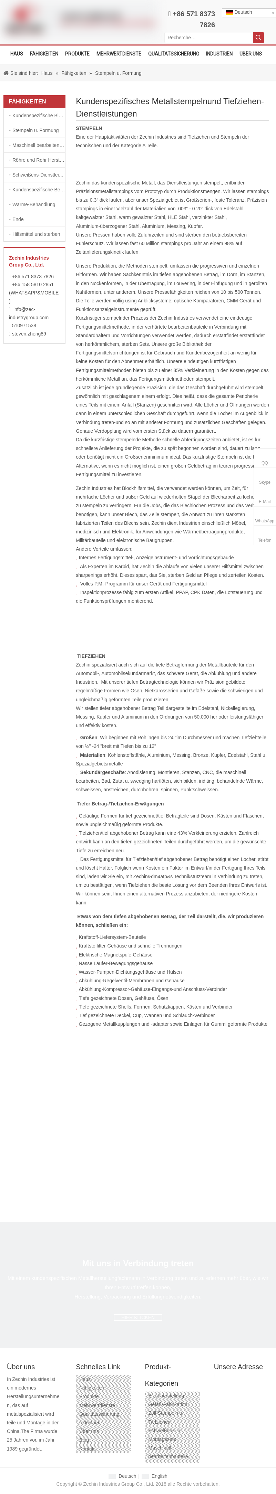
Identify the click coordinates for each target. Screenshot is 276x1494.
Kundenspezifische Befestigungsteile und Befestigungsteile (38, 189)
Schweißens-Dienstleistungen (38, 175)
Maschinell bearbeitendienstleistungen (38, 145)
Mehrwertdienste (97, 1405)
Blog (84, 1440)
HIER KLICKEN (138, 1317)
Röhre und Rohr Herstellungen (38, 160)
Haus (85, 1379)
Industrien (89, 1422)
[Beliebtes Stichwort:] (258, 37)
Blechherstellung (166, 1395)
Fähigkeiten (91, 1388)
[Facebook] (11, 1459)
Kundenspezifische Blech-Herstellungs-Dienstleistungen (38, 115)
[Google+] (24, 1459)
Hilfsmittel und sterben (36, 234)
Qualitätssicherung (99, 1414)
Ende (18, 219)
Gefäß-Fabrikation (168, 1404)
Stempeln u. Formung (35, 130)
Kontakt (87, 1449)
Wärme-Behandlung (33, 204)
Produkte (89, 1396)
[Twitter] (48, 1459)
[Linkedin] (36, 1459)
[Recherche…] (208, 37)
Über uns (89, 1431)
